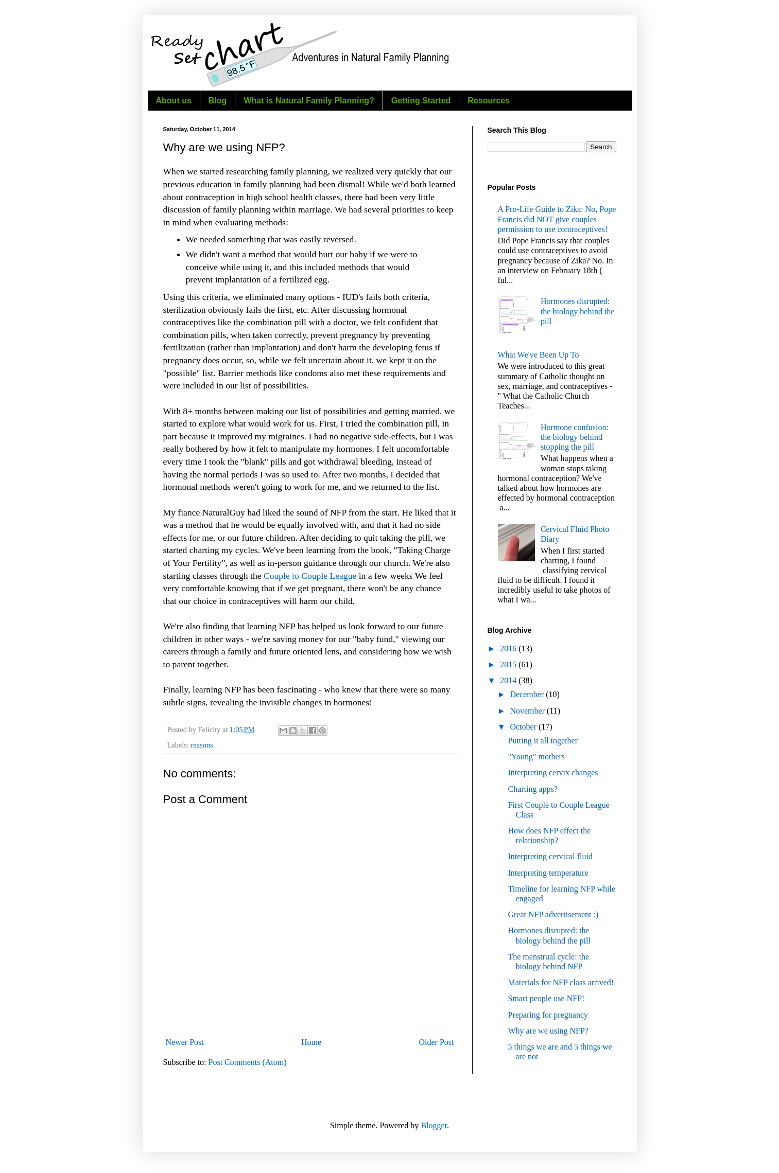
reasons (202, 745)
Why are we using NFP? (548, 1030)
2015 (509, 664)
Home (311, 1042)
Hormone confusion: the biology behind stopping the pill (575, 437)
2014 (509, 680)
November (528, 710)
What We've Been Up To (538, 354)
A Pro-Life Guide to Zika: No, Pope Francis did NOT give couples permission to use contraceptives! (557, 219)
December (528, 694)
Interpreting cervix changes (553, 772)
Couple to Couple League (310, 576)
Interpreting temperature (548, 872)
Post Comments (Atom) (248, 1062)
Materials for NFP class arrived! (561, 982)
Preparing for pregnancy (548, 1014)
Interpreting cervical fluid (550, 856)
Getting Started (421, 100)
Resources (489, 100)
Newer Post (185, 1042)
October (524, 726)
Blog (218, 100)
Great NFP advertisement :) (553, 914)
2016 (509, 648)
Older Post (436, 1042)
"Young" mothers (536, 756)
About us (174, 100)
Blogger (434, 1125)
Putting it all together (543, 740)
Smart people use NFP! (546, 998)
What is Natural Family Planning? (309, 100)
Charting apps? (532, 789)
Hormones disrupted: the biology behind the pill (578, 311)
